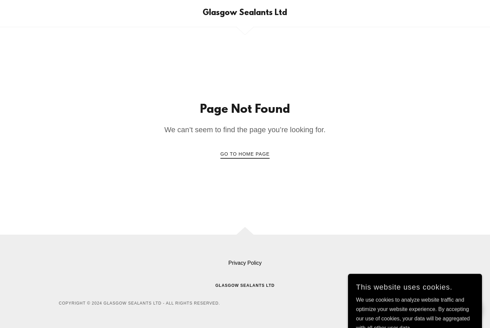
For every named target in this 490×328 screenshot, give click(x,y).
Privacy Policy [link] (245, 263)
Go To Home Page (245, 154)
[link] (245, 13)
